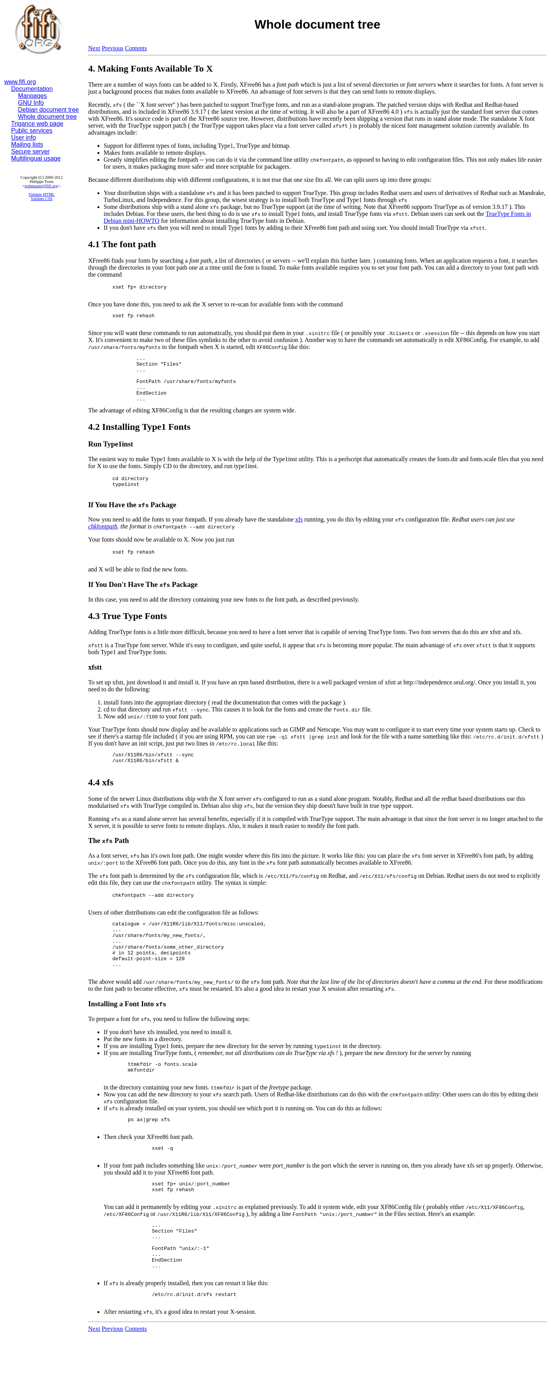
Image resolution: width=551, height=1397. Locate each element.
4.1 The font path (122, 244)
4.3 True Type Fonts (127, 636)
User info (23, 137)
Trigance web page (37, 123)
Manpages (32, 95)
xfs (299, 536)
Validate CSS (42, 199)
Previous (112, 48)
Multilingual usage (36, 158)
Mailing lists (27, 144)
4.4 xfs (100, 805)
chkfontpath (103, 543)
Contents (136, 48)
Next (94, 48)
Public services (32, 130)
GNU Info (31, 102)
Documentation (32, 88)
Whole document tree (47, 116)
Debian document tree (48, 109)
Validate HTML (42, 194)
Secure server (30, 151)
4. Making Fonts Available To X (150, 68)
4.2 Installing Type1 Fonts (139, 441)
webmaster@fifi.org (41, 186)
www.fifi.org (20, 82)
